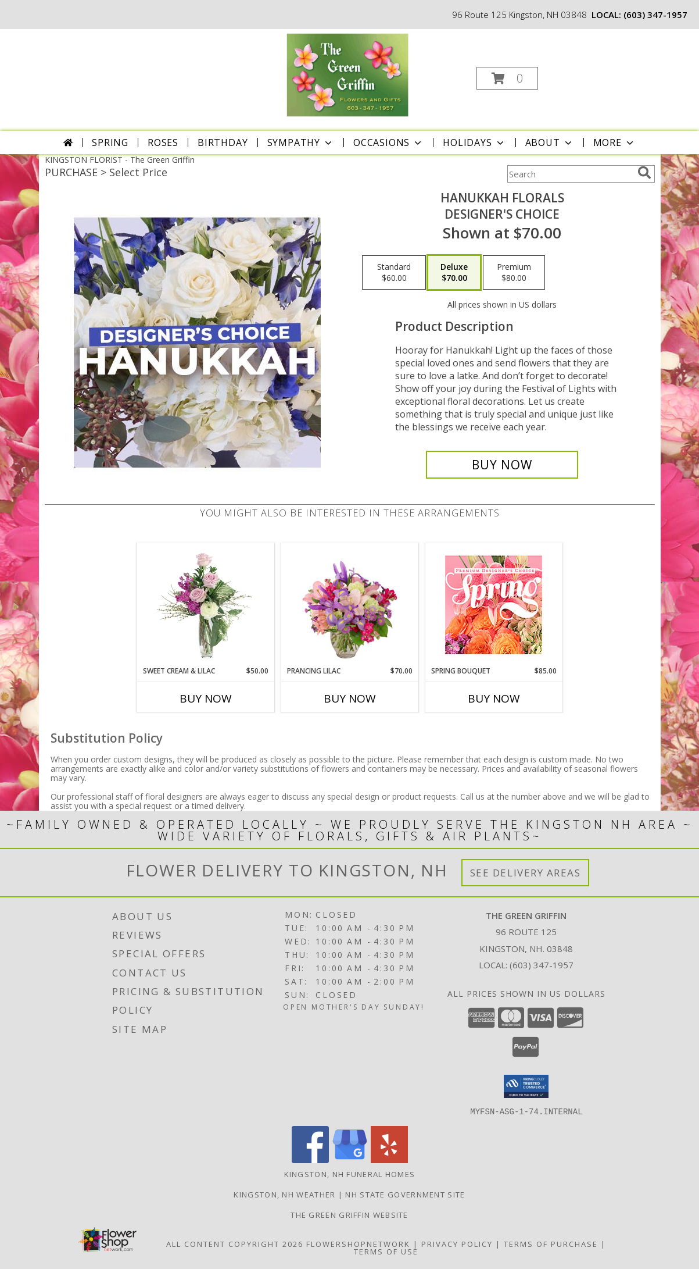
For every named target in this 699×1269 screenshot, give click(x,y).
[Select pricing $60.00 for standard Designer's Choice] (394, 273)
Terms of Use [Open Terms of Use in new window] (386, 1251)
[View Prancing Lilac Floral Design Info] (349, 604)
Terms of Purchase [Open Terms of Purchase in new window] (551, 1243)
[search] (644, 173)
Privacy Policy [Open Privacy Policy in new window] (457, 1243)
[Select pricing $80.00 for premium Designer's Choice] (513, 273)
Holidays (474, 142)
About (549, 142)
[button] (507, 78)
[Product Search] (570, 174)
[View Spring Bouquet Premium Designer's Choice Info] (493, 605)
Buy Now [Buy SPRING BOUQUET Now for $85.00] (494, 698)
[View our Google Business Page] (349, 1159)
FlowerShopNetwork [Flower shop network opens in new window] (358, 1243)
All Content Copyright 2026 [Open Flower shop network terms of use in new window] (234, 1243)
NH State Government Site (405, 1194)
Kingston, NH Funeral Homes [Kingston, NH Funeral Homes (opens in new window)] (349, 1173)
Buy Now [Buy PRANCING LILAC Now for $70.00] (350, 698)
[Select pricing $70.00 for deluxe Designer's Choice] (454, 273)
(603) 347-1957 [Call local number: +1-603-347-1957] (655, 14)
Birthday (223, 142)
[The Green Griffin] (348, 74)
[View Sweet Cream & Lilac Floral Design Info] (205, 604)
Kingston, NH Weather (284, 1194)
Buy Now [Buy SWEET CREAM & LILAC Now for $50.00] (206, 698)
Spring (110, 142)
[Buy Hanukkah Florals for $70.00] (502, 465)
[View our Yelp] (389, 1159)
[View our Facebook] (310, 1159)
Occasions (388, 142)
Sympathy (300, 142)
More (614, 142)
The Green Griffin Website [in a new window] (349, 1214)
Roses (163, 142)
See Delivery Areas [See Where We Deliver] (525, 872)
